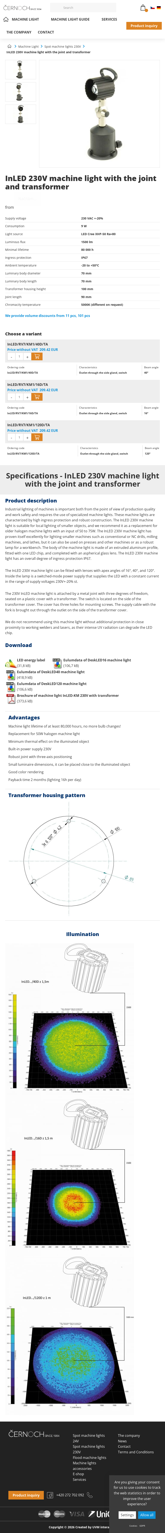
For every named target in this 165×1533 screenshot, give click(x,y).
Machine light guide (73, 19)
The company (18, 32)
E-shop (78, 1474)
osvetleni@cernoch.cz (126, 7)
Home (6, 19)
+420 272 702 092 (134, 7)
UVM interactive (104, 1527)
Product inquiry (144, 25)
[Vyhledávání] (88, 7)
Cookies (133, 1525)
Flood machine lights (89, 1457)
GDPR (142, 1525)
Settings (127, 1515)
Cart (143, 7)
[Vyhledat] (55, 7)
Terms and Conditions (136, 1452)
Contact (46, 32)
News (122, 1441)
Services (109, 19)
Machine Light (28, 19)
